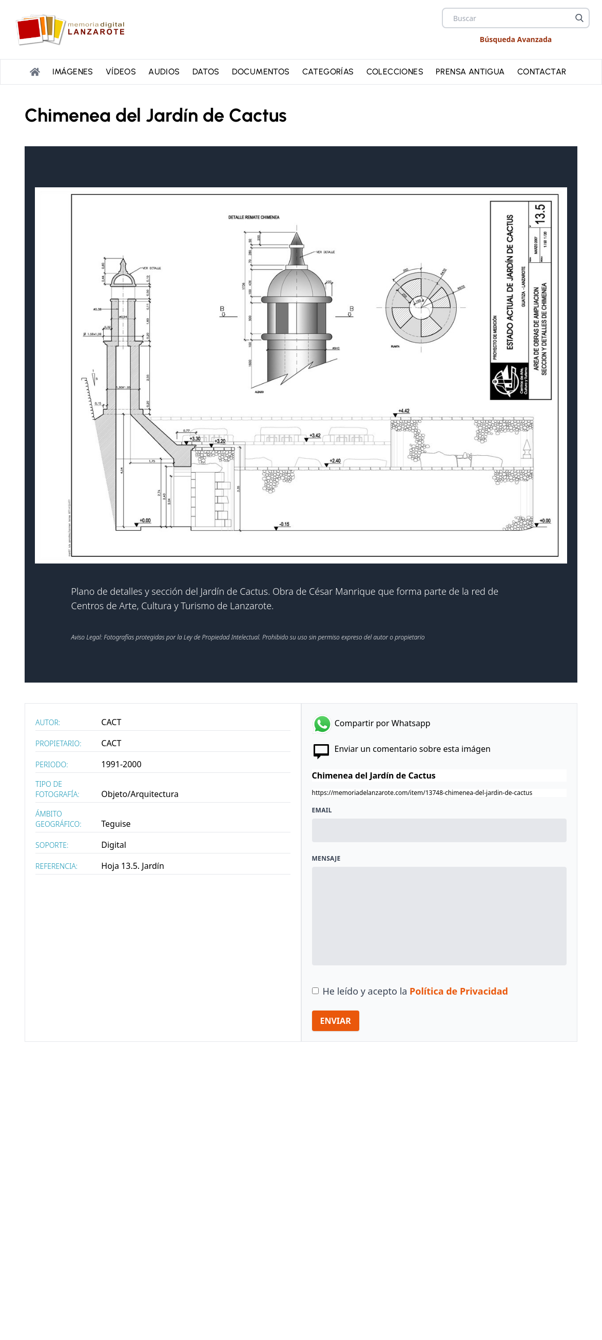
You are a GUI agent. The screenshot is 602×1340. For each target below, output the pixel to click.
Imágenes (72, 71)
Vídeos (121, 71)
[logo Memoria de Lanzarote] (73, 29)
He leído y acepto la (415, 991)
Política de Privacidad (459, 991)
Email (322, 810)
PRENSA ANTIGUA (470, 71)
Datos (206, 71)
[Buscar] (579, 18)
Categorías (328, 71)
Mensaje (326, 859)
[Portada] (35, 72)
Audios (164, 71)
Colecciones (394, 71)
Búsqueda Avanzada (516, 39)
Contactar (542, 71)
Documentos (261, 71)
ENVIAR (335, 1020)
